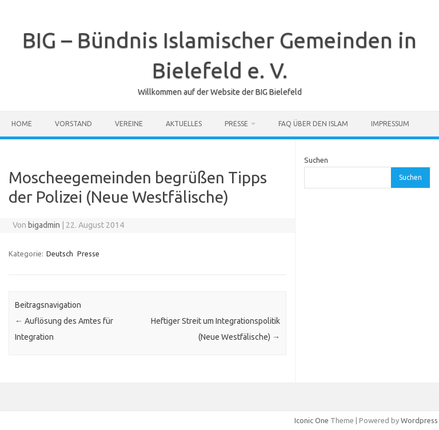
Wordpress (419, 420)
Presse (236, 123)
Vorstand (73, 123)
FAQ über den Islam (313, 123)
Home (21, 123)
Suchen (316, 160)
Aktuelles (184, 123)
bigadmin (44, 225)
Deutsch (59, 254)
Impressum (390, 123)
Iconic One (311, 420)
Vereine (129, 123)
